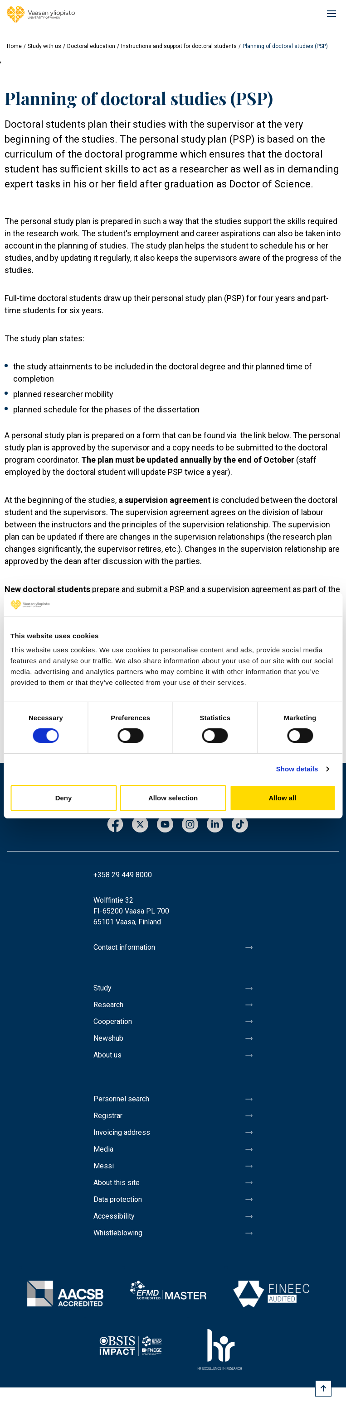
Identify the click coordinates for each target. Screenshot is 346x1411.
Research (108, 1004)
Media (103, 1149)
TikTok (240, 825)
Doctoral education (91, 46)
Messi (103, 1166)
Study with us (44, 46)
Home (14, 46)
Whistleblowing (117, 1233)
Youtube (165, 825)
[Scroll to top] (323, 1388)
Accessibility (114, 1216)
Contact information (124, 947)
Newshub (108, 1038)
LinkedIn (215, 825)
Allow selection (173, 798)
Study (102, 988)
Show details (297, 769)
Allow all (283, 798)
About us (107, 1055)
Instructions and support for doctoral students (179, 46)
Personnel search (121, 1099)
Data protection (117, 1199)
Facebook (115, 825)
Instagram (190, 825)
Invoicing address (121, 1132)
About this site (116, 1182)
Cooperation (112, 1021)
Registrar (107, 1115)
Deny (63, 798)
